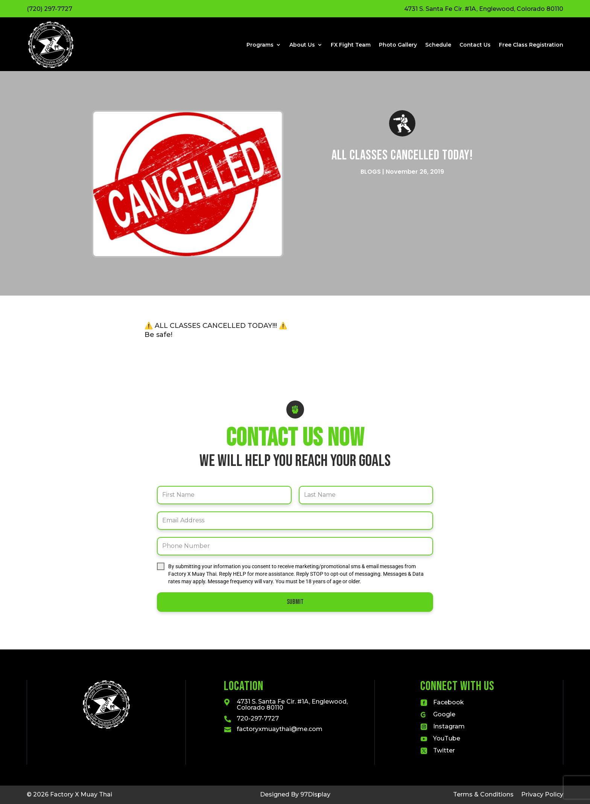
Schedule (438, 44)
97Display (315, 794)
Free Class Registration (531, 44)
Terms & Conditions (483, 794)
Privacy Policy (542, 794)
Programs (260, 44)
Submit (295, 602)
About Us (302, 44)
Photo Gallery (398, 44)
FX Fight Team (351, 44)
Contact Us (475, 44)
